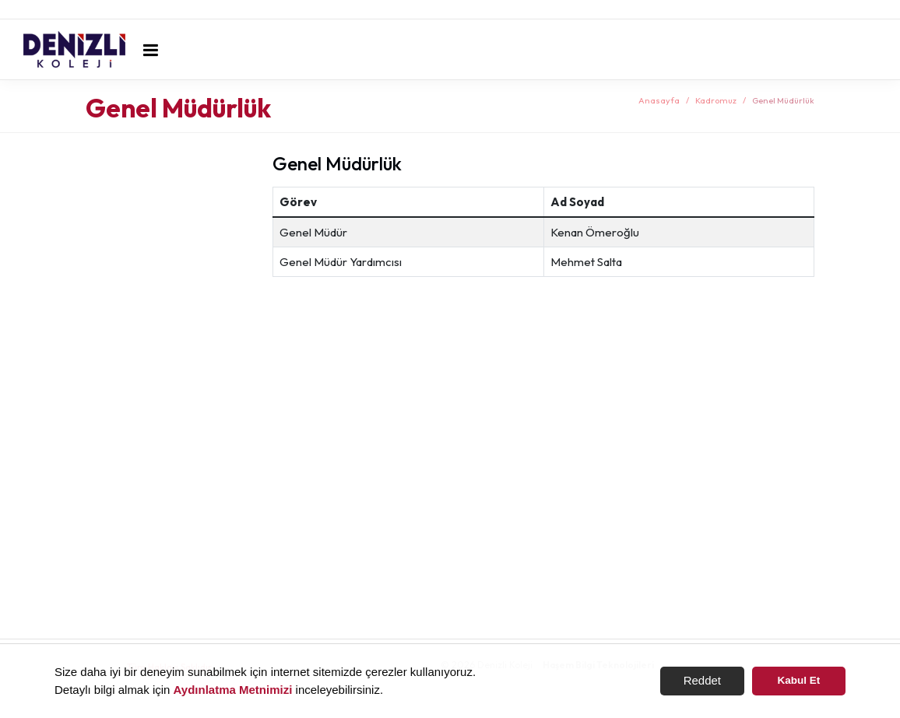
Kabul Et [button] (799, 680)
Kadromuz (716, 100)
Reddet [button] (702, 680)
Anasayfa (659, 100)
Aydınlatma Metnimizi (233, 689)
